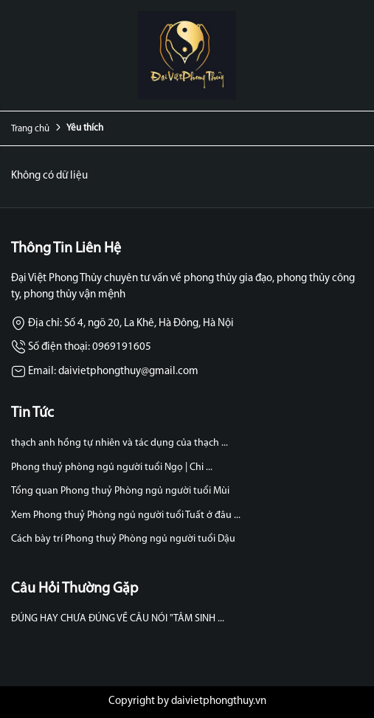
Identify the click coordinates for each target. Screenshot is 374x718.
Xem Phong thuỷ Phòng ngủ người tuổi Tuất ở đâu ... (125, 515)
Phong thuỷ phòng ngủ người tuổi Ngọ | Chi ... (111, 467)
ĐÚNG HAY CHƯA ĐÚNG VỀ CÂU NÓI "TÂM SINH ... (117, 618)
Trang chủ (30, 129)
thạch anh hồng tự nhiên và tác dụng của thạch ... (119, 443)
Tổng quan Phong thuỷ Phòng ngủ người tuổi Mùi (120, 491)
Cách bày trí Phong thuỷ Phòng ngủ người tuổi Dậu (123, 539)
